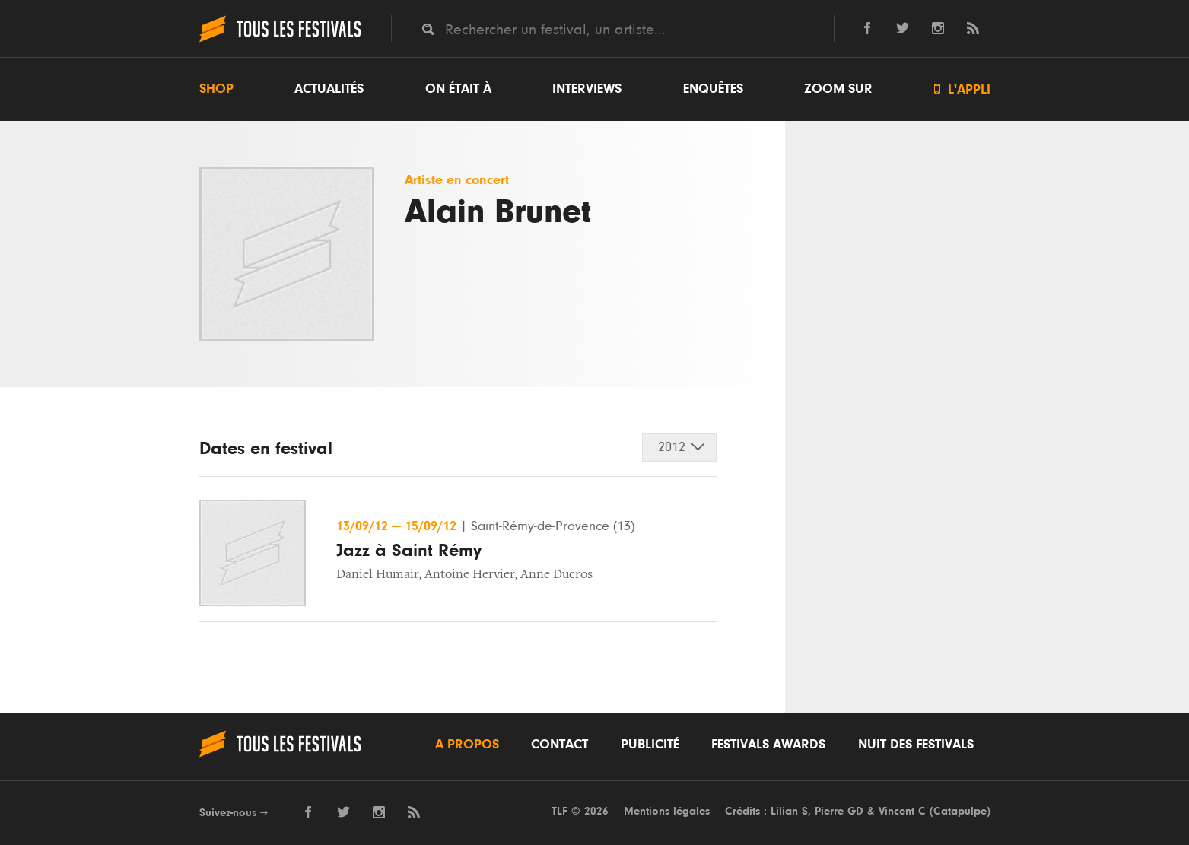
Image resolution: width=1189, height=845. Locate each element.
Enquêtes (713, 89)
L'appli (962, 89)
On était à (458, 89)
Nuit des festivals (916, 744)
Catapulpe (960, 811)
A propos (467, 744)
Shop (216, 89)
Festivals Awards (768, 744)
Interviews (587, 89)
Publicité (650, 744)
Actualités (329, 89)
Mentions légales (667, 811)
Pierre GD (839, 811)
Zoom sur (838, 89)
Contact (559, 744)
